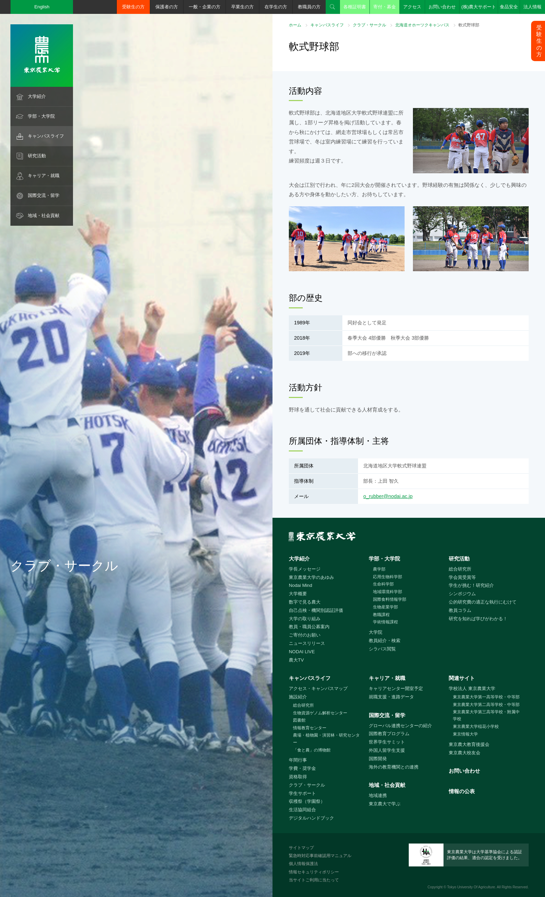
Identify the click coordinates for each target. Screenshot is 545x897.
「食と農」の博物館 (312, 750)
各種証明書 (354, 6)
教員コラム (460, 610)
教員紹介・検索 (384, 640)
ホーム (295, 25)
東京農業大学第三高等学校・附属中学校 (486, 715)
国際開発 (378, 758)
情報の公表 (462, 791)
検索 (333, 7)
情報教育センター (309, 727)
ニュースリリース (307, 643)
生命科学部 (383, 584)
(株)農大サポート (478, 6)
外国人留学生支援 (387, 750)
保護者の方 (166, 6)
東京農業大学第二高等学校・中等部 (486, 704)
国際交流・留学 (43, 195)
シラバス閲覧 (382, 648)
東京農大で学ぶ (384, 803)
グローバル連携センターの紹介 (400, 725)
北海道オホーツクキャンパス (422, 25)
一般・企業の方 (204, 6)
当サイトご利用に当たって (314, 880)
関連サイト (462, 678)
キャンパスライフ (46, 136)
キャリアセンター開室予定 (396, 688)
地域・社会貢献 (43, 215)
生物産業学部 (385, 607)
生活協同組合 (302, 809)
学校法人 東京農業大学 (472, 688)
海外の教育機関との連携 (393, 767)
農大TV (296, 660)
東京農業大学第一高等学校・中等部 (486, 697)
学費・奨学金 (302, 768)
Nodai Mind (300, 585)
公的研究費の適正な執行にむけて (482, 602)
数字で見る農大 (304, 602)
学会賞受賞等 (462, 577)
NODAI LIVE (302, 651)
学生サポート (302, 793)
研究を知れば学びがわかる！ (478, 618)
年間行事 (298, 760)
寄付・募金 (384, 6)
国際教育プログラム (389, 733)
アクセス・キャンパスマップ (318, 688)
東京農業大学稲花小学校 (476, 726)
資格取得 (298, 776)
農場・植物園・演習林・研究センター (326, 739)
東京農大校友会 (464, 752)
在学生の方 (276, 6)
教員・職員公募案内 (309, 626)
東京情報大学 (465, 734)
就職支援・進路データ (391, 696)
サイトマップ (301, 847)
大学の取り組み (304, 618)
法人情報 (532, 6)
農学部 (379, 569)
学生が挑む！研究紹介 (471, 585)
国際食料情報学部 (389, 599)
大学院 (375, 632)
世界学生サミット (387, 742)
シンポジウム (462, 593)
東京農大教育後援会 (469, 744)
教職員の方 (309, 6)
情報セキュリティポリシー (314, 872)
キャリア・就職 (43, 175)
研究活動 (37, 155)
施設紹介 (298, 696)
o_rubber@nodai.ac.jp (388, 496)
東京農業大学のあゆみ (311, 577)
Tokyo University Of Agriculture (471, 887)
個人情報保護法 (303, 863)
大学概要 (298, 593)
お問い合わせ (442, 6)
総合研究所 (460, 569)
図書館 (299, 720)
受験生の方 (133, 6)
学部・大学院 (41, 116)
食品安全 (509, 6)
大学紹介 (37, 96)
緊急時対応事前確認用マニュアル (320, 855)
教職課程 (381, 614)
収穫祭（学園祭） (307, 801)
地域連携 (378, 795)
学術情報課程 (385, 622)
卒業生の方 (242, 6)
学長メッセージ (304, 569)
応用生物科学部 (387, 576)
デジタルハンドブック (311, 818)
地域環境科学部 (387, 591)
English (42, 6)
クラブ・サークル (369, 25)
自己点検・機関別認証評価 (316, 610)
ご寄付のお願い (304, 635)
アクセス (412, 6)
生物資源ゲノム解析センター (320, 713)
